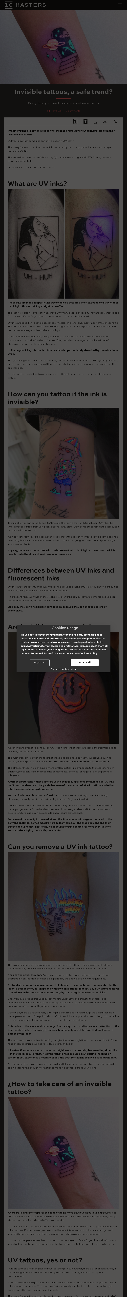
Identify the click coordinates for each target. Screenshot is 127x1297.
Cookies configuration (64, 669)
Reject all (39, 662)
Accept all (85, 662)
